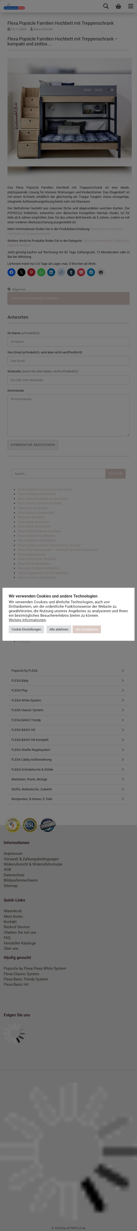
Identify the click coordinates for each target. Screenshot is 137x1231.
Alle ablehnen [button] (58, 629)
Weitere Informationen (27, 620)
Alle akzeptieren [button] (87, 629)
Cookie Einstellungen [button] (26, 629)
